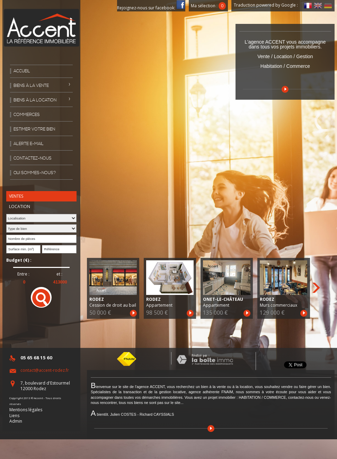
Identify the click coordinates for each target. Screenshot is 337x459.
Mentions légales (25, 410)
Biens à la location (35, 100)
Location (19, 206)
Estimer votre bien (34, 129)
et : (59, 274)
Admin (15, 421)
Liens (14, 415)
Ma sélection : (208, 6)
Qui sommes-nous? (35, 173)
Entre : (23, 274)
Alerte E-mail (29, 143)
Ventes (16, 196)
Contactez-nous (33, 158)
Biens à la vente (31, 85)
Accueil (22, 71)
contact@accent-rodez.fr (44, 370)
